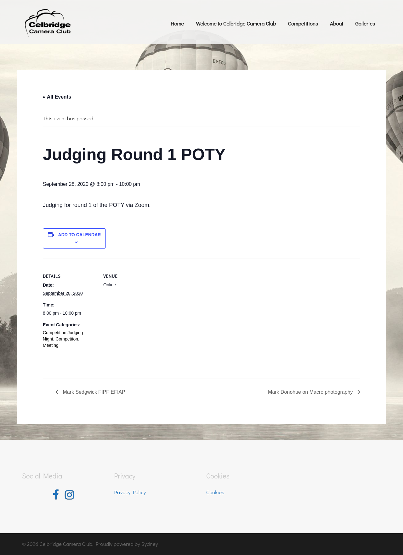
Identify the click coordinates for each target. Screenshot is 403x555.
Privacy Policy (130, 492)
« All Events (57, 97)
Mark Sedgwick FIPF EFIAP (93, 392)
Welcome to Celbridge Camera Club (236, 23)
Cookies (215, 492)
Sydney (149, 543)
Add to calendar (79, 234)
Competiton (66, 338)
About (336, 23)
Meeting (51, 345)
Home (177, 23)
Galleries (365, 23)
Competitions (303, 23)
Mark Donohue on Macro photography (311, 392)
